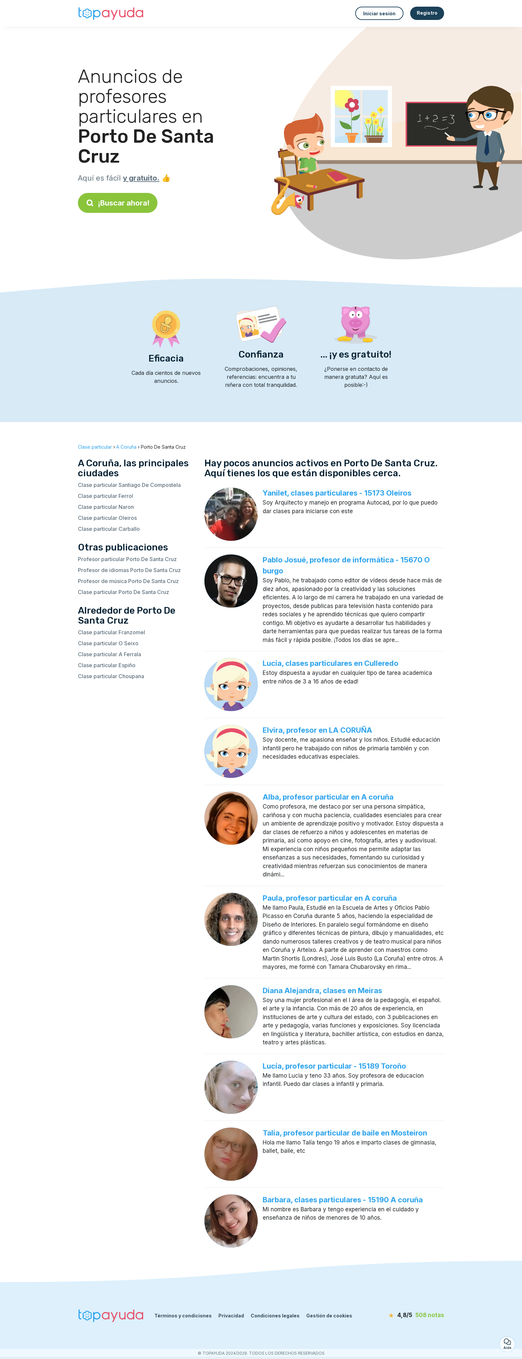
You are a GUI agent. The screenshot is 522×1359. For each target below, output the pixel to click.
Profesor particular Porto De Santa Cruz (127, 559)
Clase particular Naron (106, 507)
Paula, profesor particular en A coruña (330, 898)
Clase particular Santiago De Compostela (129, 485)
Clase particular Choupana (111, 676)
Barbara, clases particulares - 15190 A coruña (343, 1199)
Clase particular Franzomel (111, 632)
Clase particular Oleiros (107, 518)
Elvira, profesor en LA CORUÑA (317, 730)
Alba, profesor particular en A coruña (328, 797)
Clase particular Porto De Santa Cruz (123, 592)
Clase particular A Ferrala (109, 654)
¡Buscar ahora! (117, 203)
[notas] (406, 1315)
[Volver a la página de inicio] (111, 13)
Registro (427, 13)
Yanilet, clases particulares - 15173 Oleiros (337, 493)
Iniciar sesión (379, 13)
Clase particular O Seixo (108, 643)
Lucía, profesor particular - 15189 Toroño (334, 1066)
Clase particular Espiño (106, 665)
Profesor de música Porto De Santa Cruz (128, 581)
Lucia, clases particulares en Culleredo (330, 663)
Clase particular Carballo (109, 529)
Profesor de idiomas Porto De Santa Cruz (129, 570)
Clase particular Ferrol (105, 496)
